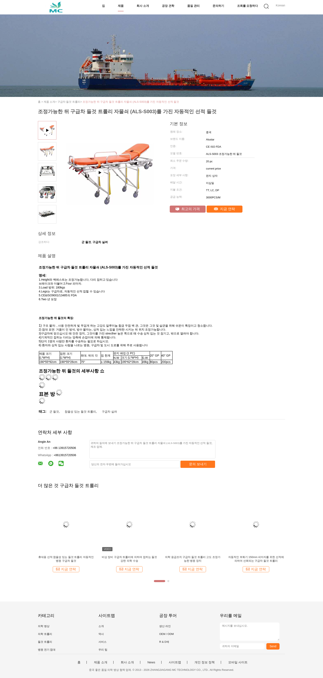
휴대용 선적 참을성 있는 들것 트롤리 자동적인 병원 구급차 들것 (66, 559)
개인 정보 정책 (204, 662)
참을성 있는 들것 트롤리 (80, 411)
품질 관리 (193, 5)
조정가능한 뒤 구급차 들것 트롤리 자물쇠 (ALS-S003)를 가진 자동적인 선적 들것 (131, 101)
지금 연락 (224, 209)
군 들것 (54, 411)
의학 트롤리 (45, 634)
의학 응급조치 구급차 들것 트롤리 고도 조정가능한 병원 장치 (192, 559)
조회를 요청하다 (247, 5)
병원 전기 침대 (46, 649)
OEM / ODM (166, 634)
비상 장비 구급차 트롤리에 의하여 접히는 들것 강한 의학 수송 (129, 559)
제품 (121, 5)
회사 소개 (143, 5)
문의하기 (218, 5)
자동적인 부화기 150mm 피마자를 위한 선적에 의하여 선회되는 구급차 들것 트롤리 (256, 559)
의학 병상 (43, 626)
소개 (101, 626)
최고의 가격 (188, 209)
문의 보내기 (197, 464)
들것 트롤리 (45, 641)
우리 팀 (102, 649)
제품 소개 (100, 662)
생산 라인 (165, 626)
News (151, 662)
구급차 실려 (109, 411)
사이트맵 (175, 662)
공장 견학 (168, 5)
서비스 (102, 641)
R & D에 (164, 641)
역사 (101, 634)
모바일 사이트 (238, 662)
